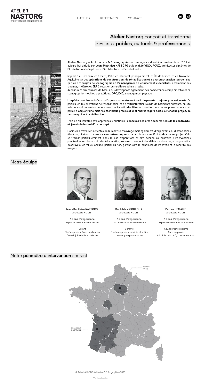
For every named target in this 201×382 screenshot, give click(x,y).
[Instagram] (188, 16)
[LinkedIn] (180, 16)
